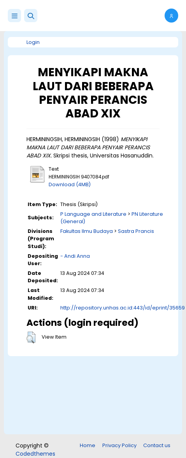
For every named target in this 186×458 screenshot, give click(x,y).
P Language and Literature (93, 214)
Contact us (156, 445)
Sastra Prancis (136, 231)
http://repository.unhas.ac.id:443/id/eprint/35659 (122, 307)
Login (33, 42)
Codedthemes (35, 454)
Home (87, 445)
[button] (30, 15)
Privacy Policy (119, 445)
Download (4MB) (70, 184)
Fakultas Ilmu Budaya (86, 231)
